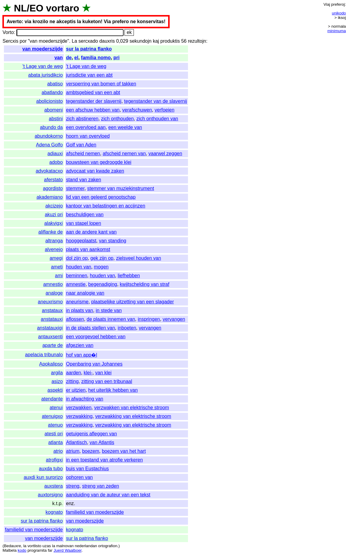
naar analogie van (85, 293)
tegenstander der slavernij (94, 101)
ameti (57, 266)
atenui (56, 407)
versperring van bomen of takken (101, 83)
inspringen (149, 319)
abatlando (52, 92)
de (69, 57)
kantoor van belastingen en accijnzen (105, 205)
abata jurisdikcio (45, 75)
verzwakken (78, 407)
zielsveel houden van (138, 258)
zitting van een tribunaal (106, 381)
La (74, 41)
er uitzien (76, 390)
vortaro (62, 8)
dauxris (107, 41)
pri (116, 57)
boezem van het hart (124, 451)
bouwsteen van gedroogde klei (98, 162)
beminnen (76, 275)
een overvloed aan (86, 127)
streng (72, 486)
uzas (46, 546)
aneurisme (77, 301)
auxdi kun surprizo (43, 477)
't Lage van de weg (43, 66)
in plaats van (79, 310)
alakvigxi (53, 223)
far (50, 550)
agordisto (53, 188)
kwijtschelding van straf (144, 284)
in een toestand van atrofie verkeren (104, 459)
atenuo (55, 425)
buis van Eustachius (87, 468)
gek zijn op (101, 258)
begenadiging (102, 284)
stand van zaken (83, 179)
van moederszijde (42, 48)
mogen (101, 266)
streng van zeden (100, 486)
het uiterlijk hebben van (113, 390)
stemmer (75, 188)
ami (59, 275)
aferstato (53, 179)
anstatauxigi (50, 327)
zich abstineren (82, 118)
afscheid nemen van (124, 153)
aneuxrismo (50, 301)
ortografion (107, 546)
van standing (112, 240)
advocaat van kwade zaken (95, 170)
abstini (56, 118)
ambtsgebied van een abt (93, 92)
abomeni (53, 109)
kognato (54, 512)
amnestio (53, 284)
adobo (56, 162)
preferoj (338, 4)
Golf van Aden (81, 144)
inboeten (127, 327)
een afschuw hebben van (93, 109)
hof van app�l (81, 354)
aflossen (75, 319)
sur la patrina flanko (89, 48)
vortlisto (34, 546)
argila (57, 372)
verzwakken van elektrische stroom (131, 407)
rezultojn (197, 41)
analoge (54, 293)
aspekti (55, 390)
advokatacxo (49, 170)
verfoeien (164, 109)
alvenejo (54, 249)
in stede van (109, 310)
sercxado (88, 41)
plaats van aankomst (88, 249)
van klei (103, 372)
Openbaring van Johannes (94, 363)
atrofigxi (54, 459)
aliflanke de (50, 232)
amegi (56, 258)
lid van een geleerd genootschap (101, 197)
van (58, 57)
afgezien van (80, 345)
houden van (78, 266)
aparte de (52, 345)
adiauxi (55, 153)
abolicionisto (49, 101)
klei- (88, 372)
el (76, 57)
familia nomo (96, 57)
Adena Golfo (49, 144)
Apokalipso (51, 363)
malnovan (65, 546)
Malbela (9, 550)
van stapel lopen (83, 223)
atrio (58, 451)
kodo (22, 550)
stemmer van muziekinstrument (120, 188)
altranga (54, 240)
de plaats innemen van (111, 319)
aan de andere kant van (91, 232)
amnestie (76, 284)
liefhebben (129, 275)
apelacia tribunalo (44, 354)
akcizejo (54, 205)
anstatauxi (52, 319)
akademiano (49, 197)
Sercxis (10, 41)
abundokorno (49, 136)
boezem (90, 451)
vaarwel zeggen (165, 153)
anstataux (52, 310)
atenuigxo (52, 416)
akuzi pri (54, 214)
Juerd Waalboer (68, 550)
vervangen (174, 319)
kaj (156, 41)
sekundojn (141, 41)
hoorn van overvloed (88, 136)
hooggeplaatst (81, 240)
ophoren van (79, 477)
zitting (72, 381)
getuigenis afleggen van (91, 433)
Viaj (326, 4)
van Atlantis (102, 442)
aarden (73, 372)
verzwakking (79, 416)
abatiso (55, 83)
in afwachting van (84, 398)
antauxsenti (50, 336)
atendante (52, 398)
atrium (72, 451)
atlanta (55, 442)
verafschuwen (137, 109)
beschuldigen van (85, 214)
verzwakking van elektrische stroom (133, 416)
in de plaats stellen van (90, 327)
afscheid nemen (83, 153)
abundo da (51, 127)
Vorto (8, 32)
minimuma (337, 31)
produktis (170, 41)
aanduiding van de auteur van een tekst (108, 494)
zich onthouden (117, 118)
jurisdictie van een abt (89, 75)
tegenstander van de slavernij (155, 101)
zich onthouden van (157, 118)
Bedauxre (12, 546)
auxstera (53, 486)
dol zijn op (77, 258)
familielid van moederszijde (95, 512)
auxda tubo (51, 468)
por (23, 41)
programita (37, 550)
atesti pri (54, 433)
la (24, 546)
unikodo (339, 13)
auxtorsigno (50, 494)
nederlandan (86, 546)
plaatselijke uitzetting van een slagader (132, 301)
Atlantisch (76, 442)
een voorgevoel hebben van (96, 336)
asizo (57, 381)
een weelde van (125, 127)
